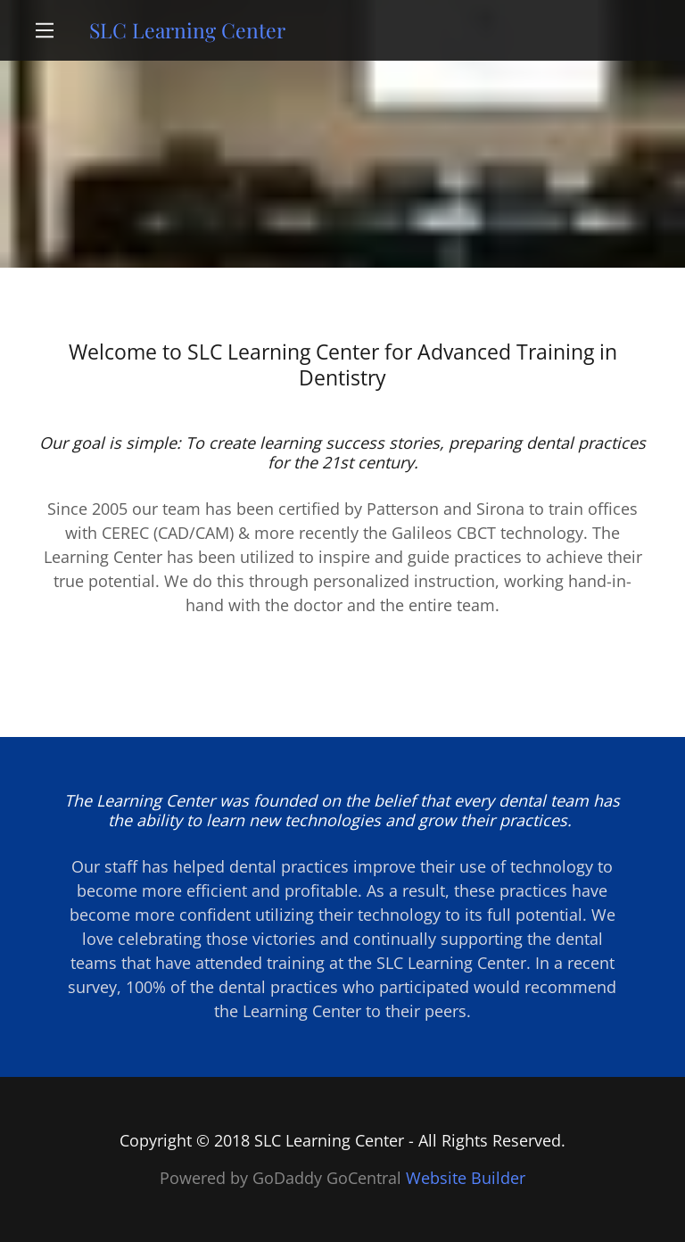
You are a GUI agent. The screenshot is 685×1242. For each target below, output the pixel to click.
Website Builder (465, 1177)
